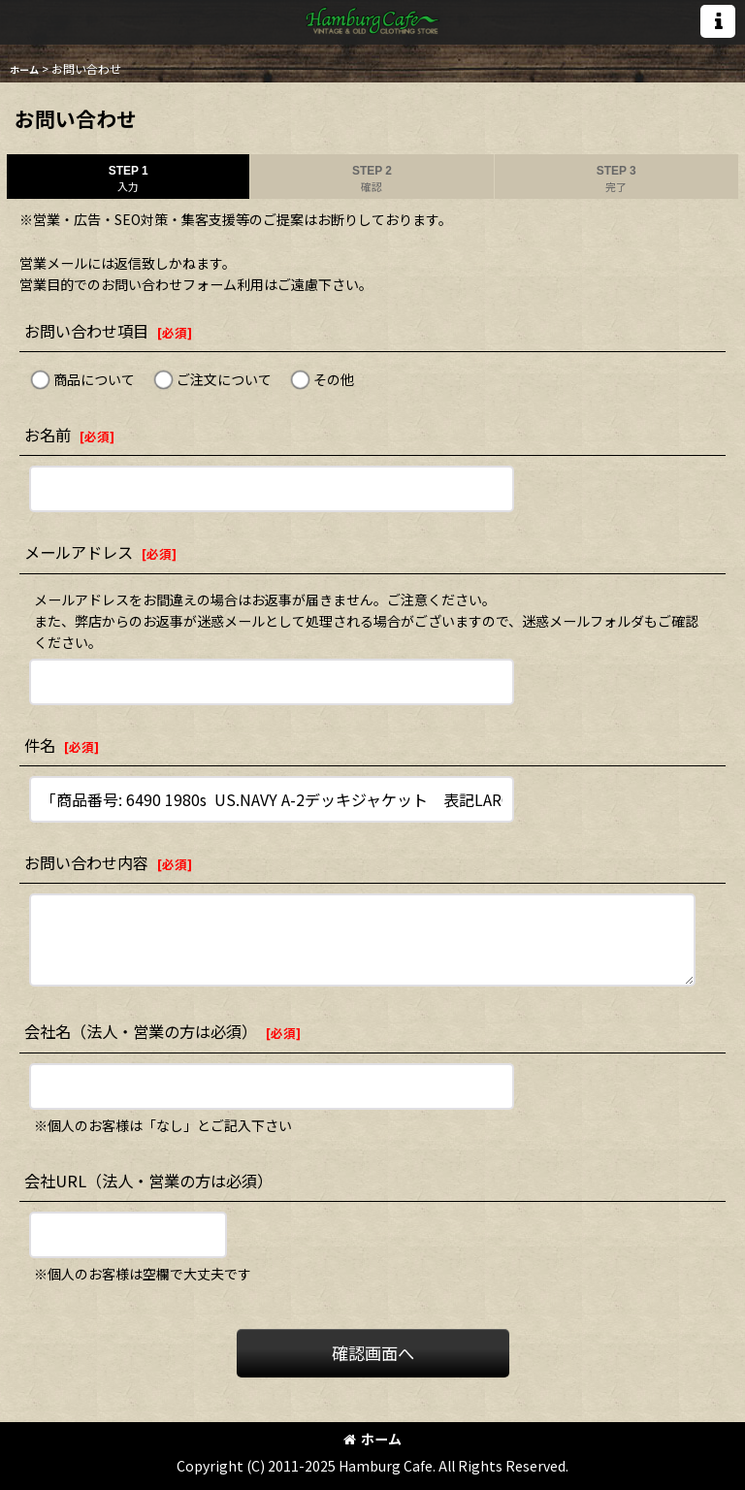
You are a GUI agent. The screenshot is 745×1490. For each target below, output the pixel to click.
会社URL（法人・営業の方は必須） (148, 1180)
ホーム (372, 1438)
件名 (39, 745)
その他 (333, 379)
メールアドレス (78, 552)
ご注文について (224, 379)
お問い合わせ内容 (86, 862)
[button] (717, 21)
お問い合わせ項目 (86, 330)
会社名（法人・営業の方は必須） (140, 1031)
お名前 (47, 434)
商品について (94, 379)
